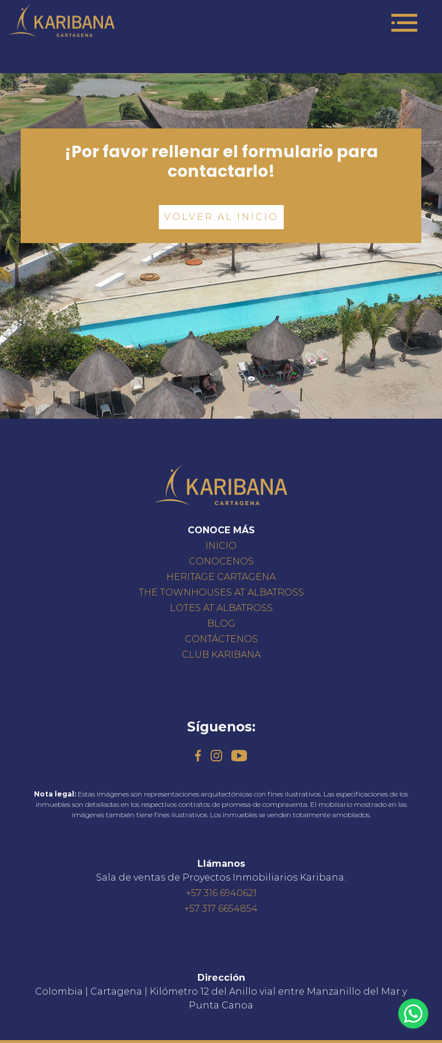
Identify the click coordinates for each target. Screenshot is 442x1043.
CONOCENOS (221, 561)
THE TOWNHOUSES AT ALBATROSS (221, 592)
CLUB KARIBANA (221, 654)
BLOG (221, 623)
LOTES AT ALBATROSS (221, 607)
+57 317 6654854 (221, 908)
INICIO (221, 545)
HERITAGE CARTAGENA (221, 576)
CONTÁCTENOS (221, 639)
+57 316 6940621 (221, 893)
